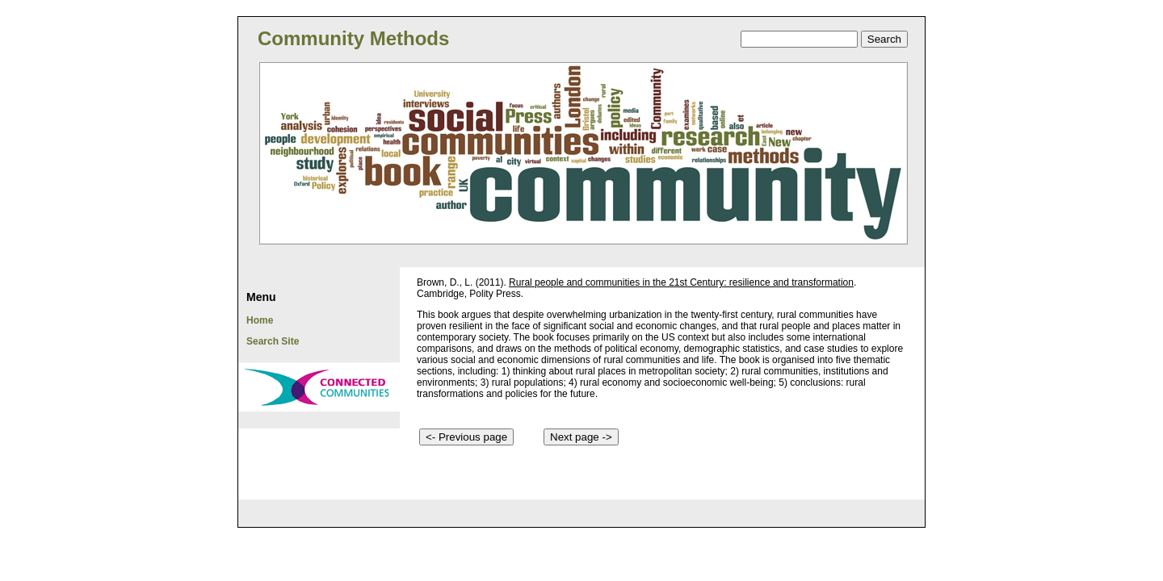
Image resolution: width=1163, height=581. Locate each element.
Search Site (272, 341)
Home (259, 320)
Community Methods (353, 38)
